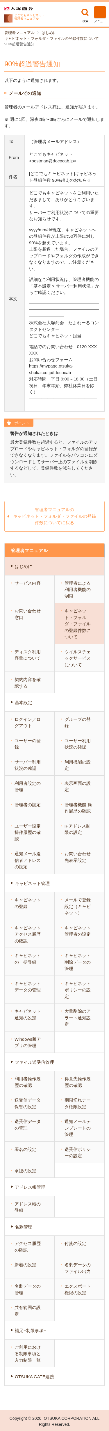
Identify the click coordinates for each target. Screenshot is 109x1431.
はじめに (49, 33)
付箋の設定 (75, 1243)
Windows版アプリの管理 (28, 1042)
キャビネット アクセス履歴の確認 (28, 934)
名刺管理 (23, 1226)
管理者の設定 (28, 804)
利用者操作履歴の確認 (28, 1082)
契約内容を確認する (28, 683)
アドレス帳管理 (30, 1187)
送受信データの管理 (28, 1124)
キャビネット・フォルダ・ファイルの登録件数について (51, 38)
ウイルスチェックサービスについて (78, 658)
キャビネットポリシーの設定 (78, 990)
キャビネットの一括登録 (28, 959)
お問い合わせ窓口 (28, 614)
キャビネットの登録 (28, 903)
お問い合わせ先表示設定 (78, 857)
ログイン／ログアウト (28, 722)
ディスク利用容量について (28, 655)
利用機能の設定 (78, 765)
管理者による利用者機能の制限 (78, 590)
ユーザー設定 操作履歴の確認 (28, 832)
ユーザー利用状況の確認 (78, 744)
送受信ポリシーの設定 (78, 1152)
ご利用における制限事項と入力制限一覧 (28, 1354)
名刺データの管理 (28, 1289)
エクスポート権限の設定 (78, 1289)
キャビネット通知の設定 (28, 1014)
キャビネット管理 (32, 883)
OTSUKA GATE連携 (34, 1376)
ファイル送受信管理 (34, 1062)
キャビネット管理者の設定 (78, 931)
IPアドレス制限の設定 (77, 829)
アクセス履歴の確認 (28, 1246)
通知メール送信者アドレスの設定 (28, 860)
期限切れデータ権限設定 (78, 1103)
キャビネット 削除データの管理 (78, 962)
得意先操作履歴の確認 (78, 1082)
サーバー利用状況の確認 (28, 765)
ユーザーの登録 (28, 744)
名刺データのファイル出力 (78, 1268)
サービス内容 (28, 583)
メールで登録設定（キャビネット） (78, 906)
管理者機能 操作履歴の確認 (78, 808)
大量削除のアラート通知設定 (78, 1018)
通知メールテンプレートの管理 (78, 1128)
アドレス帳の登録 (28, 1207)
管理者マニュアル (19, 33)
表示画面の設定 (78, 786)
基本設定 (23, 702)
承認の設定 (25, 1170)
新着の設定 (25, 1264)
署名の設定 (25, 1149)
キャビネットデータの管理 (28, 987)
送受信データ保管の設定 (28, 1103)
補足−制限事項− (30, 1330)
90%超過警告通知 (19, 44)
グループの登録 (78, 722)
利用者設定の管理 (28, 786)
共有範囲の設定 (28, 1310)
